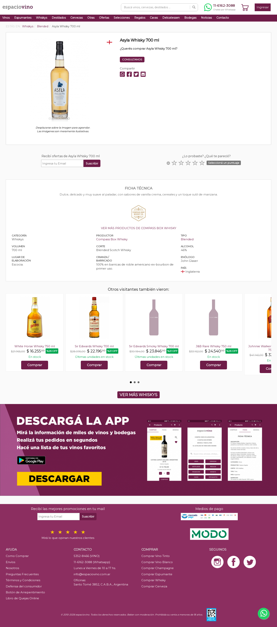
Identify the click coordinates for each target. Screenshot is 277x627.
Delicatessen (171, 17)
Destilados (59, 17)
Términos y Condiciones (23, 580)
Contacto (222, 17)
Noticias (206, 17)
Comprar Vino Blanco (157, 562)
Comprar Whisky (153, 580)
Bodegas (190, 17)
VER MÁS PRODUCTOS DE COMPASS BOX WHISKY (138, 228)
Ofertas (104, 17)
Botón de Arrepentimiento (25, 592)
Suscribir (92, 163)
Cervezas (76, 17)
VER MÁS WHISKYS (138, 394)
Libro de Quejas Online (22, 598)
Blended (187, 239)
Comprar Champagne (157, 568)
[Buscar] (194, 7)
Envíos (10, 562)
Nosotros (12, 568)
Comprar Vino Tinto (155, 556)
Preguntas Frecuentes (22, 574)
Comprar (34, 365)
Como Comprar (17, 556)
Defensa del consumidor (24, 586)
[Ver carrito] (245, 7)
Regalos (139, 17)
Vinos (6, 17)
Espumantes (22, 17)
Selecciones (122, 17)
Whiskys (41, 17)
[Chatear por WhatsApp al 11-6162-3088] (219, 7)
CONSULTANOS (132, 59)
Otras (90, 17)
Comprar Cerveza (154, 586)
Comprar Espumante (156, 574)
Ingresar (263, 7)
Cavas (154, 17)
